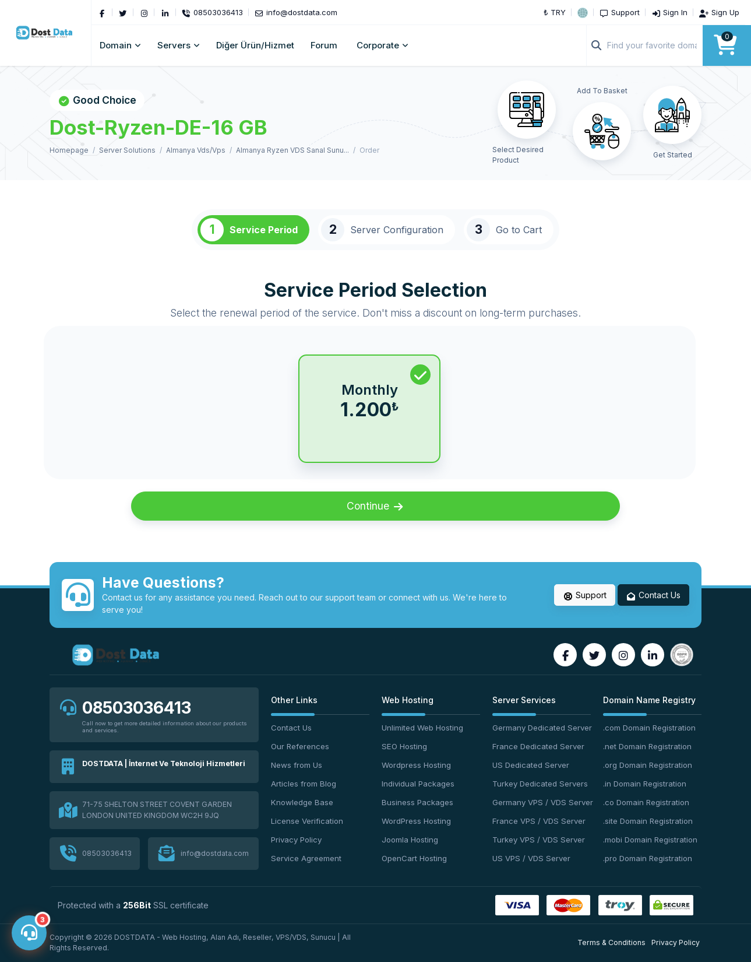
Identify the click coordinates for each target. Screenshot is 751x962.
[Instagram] (143, 12)
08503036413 (136, 708)
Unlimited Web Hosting (422, 727)
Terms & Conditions (611, 942)
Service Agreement (306, 858)
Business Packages (417, 802)
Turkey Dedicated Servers (540, 783)
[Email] (296, 12)
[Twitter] (122, 12)
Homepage (69, 150)
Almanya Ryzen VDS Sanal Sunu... (292, 150)
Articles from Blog (303, 783)
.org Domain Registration (647, 765)
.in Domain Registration (644, 783)
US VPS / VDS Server (531, 858)
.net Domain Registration (647, 746)
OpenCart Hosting (414, 858)
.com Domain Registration (649, 727)
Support (585, 595)
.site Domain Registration (648, 821)
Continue (376, 506)
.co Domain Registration (646, 802)
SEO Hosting (404, 746)
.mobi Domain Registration (650, 839)
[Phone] (212, 12)
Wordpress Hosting (416, 765)
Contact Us (653, 595)
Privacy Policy (296, 839)
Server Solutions (127, 150)
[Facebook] (101, 12)
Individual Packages (418, 783)
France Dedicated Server (538, 746)
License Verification (307, 821)
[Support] (620, 12)
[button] (583, 12)
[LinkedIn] (164, 12)
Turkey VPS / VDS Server (538, 839)
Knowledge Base (302, 802)
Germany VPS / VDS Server (541, 802)
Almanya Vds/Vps (195, 150)
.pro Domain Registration (647, 858)
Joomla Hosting (410, 839)
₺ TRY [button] (555, 12)
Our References (300, 746)
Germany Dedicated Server (541, 727)
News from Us (296, 765)
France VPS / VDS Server (539, 821)
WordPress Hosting (416, 821)
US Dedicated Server (530, 765)
